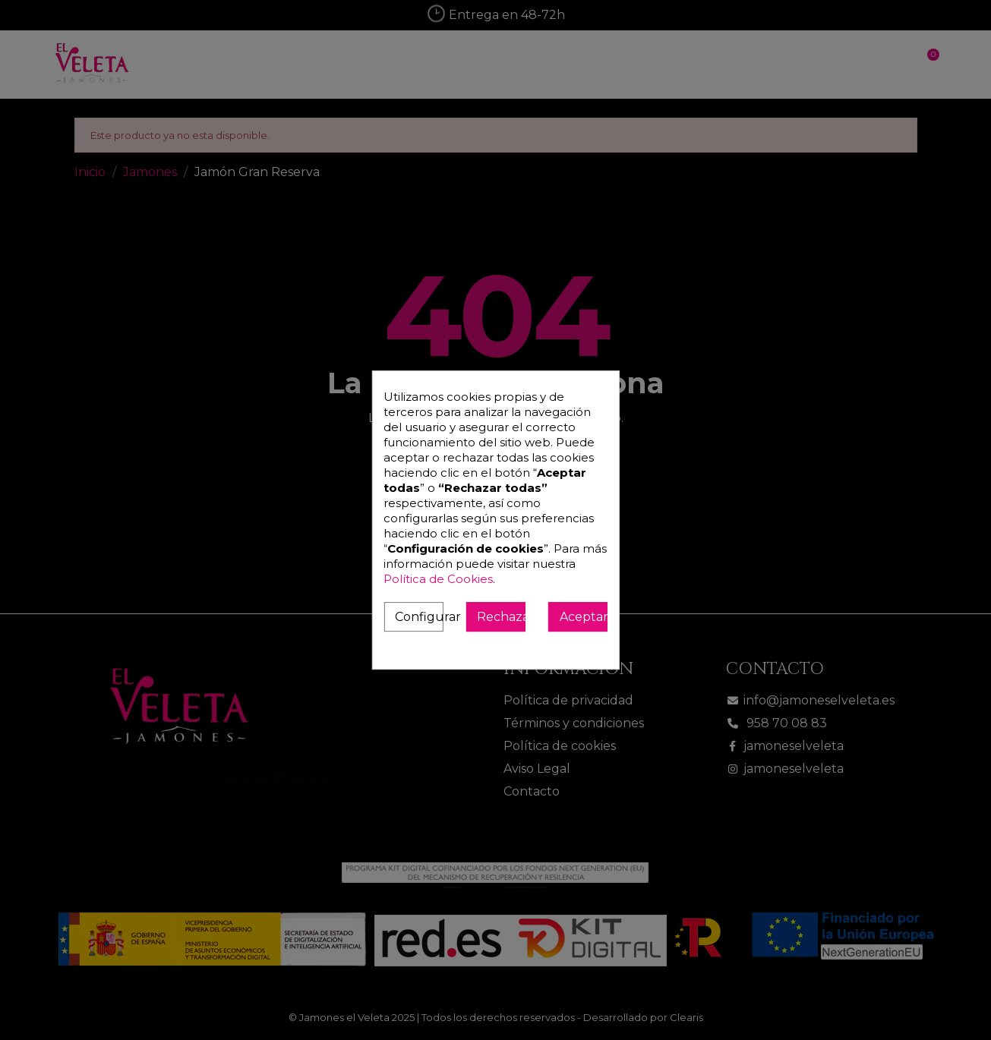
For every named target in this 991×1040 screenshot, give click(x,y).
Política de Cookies (438, 579)
